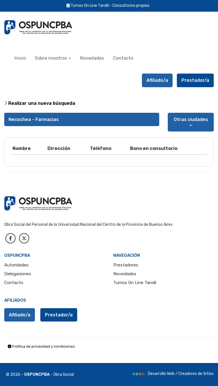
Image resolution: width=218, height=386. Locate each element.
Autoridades (16, 265)
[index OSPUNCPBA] (44, 27)
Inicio (20, 58)
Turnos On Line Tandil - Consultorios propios (108, 5)
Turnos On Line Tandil (134, 282)
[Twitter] (24, 238)
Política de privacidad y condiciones (41, 346)
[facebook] (10, 238)
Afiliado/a (157, 80)
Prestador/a (195, 80)
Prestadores (125, 265)
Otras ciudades (191, 122)
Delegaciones (17, 273)
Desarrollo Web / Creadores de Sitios (173, 373)
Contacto (123, 58)
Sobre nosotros (53, 58)
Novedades (92, 58)
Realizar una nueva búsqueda (39, 103)
